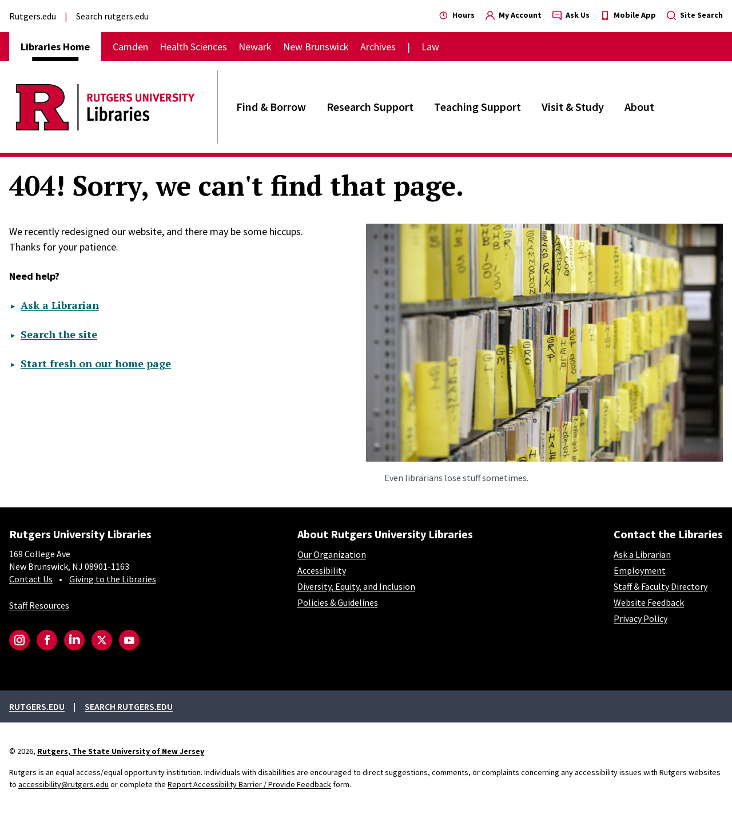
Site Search (695, 15)
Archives (378, 46)
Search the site (59, 334)
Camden (130, 46)
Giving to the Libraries (112, 579)
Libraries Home (55, 46)
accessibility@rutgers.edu (63, 784)
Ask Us (571, 15)
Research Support (370, 107)
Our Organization (331, 554)
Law (430, 46)
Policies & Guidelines (337, 602)
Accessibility (321, 570)
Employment (640, 570)
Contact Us (31, 579)
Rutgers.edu (32, 16)
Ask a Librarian (60, 305)
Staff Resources (39, 605)
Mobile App (628, 15)
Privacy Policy (640, 618)
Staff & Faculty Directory (660, 586)
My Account (514, 15)
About (639, 107)
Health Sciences (193, 46)
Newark (255, 46)
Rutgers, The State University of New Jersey (120, 751)
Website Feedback (649, 602)
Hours (457, 15)
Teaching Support (477, 107)
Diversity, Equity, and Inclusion (356, 586)
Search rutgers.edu (112, 16)
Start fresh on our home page (96, 363)
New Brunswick (316, 46)
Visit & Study (573, 107)
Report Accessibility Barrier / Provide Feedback (249, 784)
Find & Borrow (271, 107)
